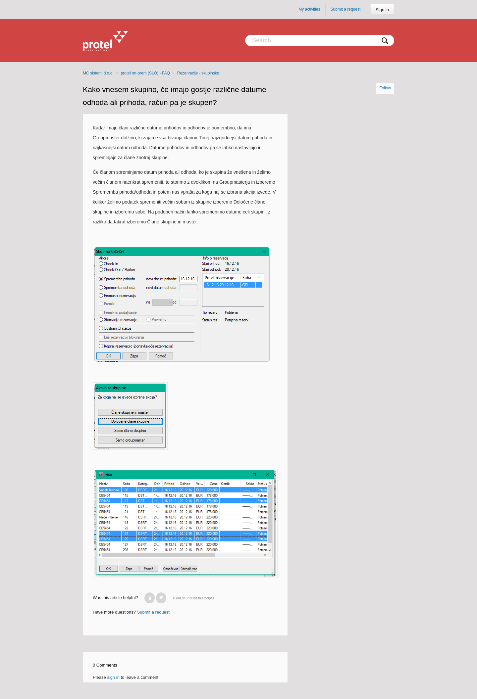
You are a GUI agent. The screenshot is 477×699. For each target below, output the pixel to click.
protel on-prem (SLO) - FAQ (145, 73)
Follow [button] (385, 88)
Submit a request (346, 9)
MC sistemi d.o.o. (98, 73)
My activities (309, 9)
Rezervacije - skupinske (198, 73)
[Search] (319, 40)
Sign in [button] (382, 9)
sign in (113, 677)
